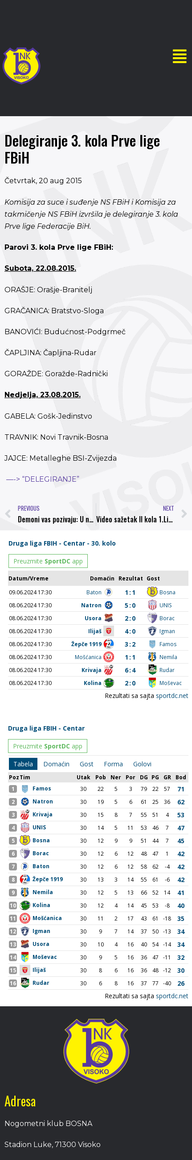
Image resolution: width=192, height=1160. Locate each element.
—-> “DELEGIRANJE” (42, 479)
